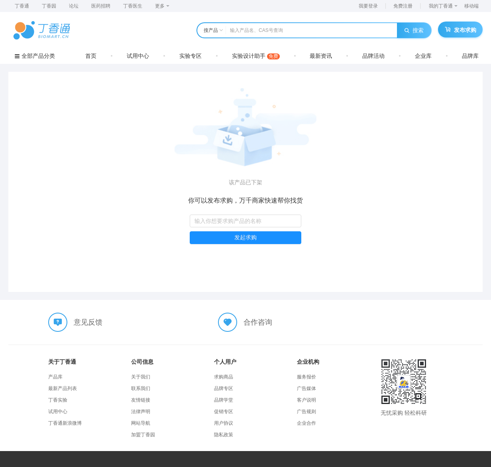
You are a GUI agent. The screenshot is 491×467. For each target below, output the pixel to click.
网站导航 (140, 423)
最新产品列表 (62, 388)
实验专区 (190, 56)
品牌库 (470, 56)
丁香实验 (57, 400)
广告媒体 (306, 388)
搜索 (414, 30)
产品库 (55, 377)
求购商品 (223, 377)
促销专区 (223, 411)
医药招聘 (100, 6)
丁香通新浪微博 (65, 423)
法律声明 (140, 411)
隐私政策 (223, 434)
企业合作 (306, 423)
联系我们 (140, 388)
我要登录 (368, 6)
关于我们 (140, 377)
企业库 (423, 56)
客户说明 (306, 400)
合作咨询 (258, 322)
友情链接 (140, 400)
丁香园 (49, 6)
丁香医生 (132, 6)
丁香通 (22, 6)
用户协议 (223, 423)
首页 (90, 56)
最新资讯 (321, 56)
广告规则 (306, 411)
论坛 (74, 6)
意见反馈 (88, 322)
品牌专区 (223, 388)
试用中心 (138, 56)
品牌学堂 (223, 400)
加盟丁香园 (143, 434)
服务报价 (306, 377)
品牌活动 (373, 56)
